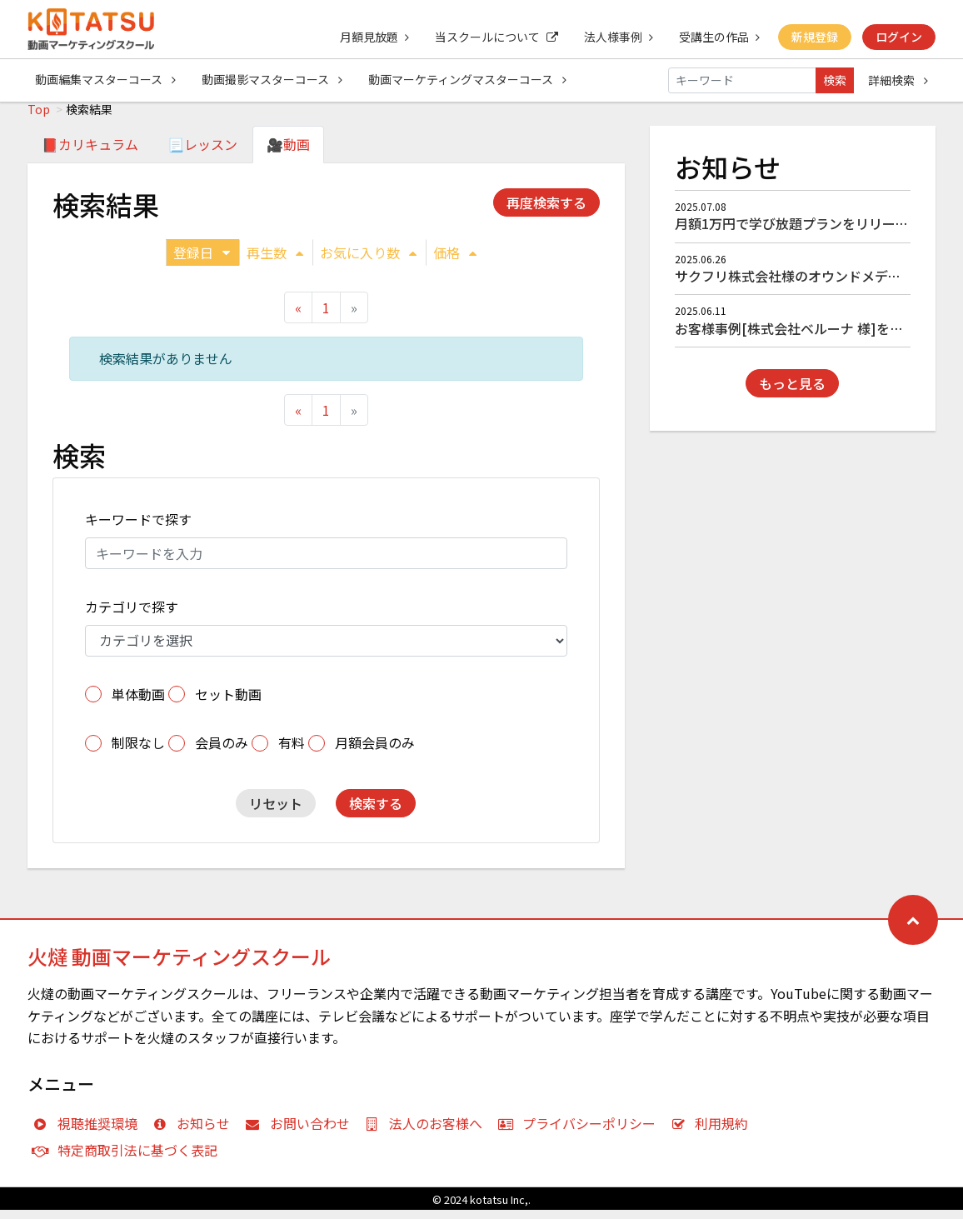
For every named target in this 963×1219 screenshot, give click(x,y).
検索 (834, 80)
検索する (375, 812)
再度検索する (546, 212)
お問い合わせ (301, 1132)
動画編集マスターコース (105, 80)
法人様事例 (616, 36)
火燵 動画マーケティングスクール (179, 965)
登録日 (201, 262)
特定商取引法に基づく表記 (128, 1159)
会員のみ (221, 752)
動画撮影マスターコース (272, 80)
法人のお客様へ (427, 1132)
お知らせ (195, 1132)
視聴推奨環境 (88, 1132)
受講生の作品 (717, 36)
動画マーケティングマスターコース (469, 80)
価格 (455, 262)
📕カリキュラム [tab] (90, 153)
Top (38, 118)
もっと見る (792, 392)
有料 (291, 752)
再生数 (275, 262)
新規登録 (814, 36)
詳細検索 (898, 80)
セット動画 (228, 703)
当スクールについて (493, 36)
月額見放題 (370, 36)
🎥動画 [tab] (288, 153)
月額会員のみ (375, 752)
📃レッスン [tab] (202, 153)
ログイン (899, 36)
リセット (275, 812)
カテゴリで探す (131, 616)
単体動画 (138, 703)
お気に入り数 (368, 262)
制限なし (138, 752)
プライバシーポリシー (580, 1132)
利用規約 (713, 1132)
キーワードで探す (138, 528)
